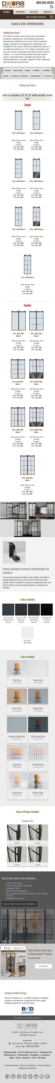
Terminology (22, 1055)
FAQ (34, 1058)
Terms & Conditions (28, 1065)
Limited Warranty (11, 1065)
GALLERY (34, 11)
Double (6, 76)
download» (43, 966)
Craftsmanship (9, 1052)
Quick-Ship (17, 70)
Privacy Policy (44, 1065)
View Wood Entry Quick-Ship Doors (27, 1018)
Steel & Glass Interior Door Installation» (19, 904)
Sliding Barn (36, 76)
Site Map (42, 1058)
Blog (11, 1058)
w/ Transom (48, 76)
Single (27, 70)
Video (18, 1058)
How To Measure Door (28, 1052)
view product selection (36, 17)
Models (8, 70)
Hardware (34, 1055)
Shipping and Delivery (27, 1068)
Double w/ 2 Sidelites (19, 76)
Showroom (27, 1041)
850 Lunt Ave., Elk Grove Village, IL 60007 (29, 1043)
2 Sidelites (46, 70)
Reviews (26, 1058)
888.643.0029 (45, 2)
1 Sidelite (36, 70)
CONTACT (47, 11)
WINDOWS (20, 11)
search (52, 7)
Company (45, 1055)
